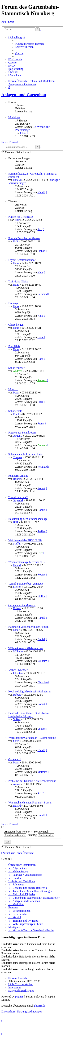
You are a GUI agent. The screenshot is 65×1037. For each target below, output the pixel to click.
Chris (23, 133)
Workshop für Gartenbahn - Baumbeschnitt (32, 737)
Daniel (17, 629)
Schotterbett (15, 410)
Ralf (17, 219)
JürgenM (18, 500)
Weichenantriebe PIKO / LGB (25, 540)
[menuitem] (29, 43)
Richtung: (40, 834)
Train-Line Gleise (18, 281)
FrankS (41, 250)
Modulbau (14, 117)
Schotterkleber (16, 367)
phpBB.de (39, 1005)
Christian (18, 673)
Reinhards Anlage (18, 475)
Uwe (40, 552)
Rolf (15, 241)
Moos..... (13, 389)
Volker (16, 719)
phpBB (19, 996)
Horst (40, 337)
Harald (17, 179)
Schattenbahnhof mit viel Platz (25, 454)
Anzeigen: (18, 831)
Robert (17, 478)
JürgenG (18, 435)
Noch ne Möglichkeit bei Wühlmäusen (29, 691)
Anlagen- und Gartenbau (23, 94)
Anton (16, 784)
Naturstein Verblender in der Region (28, 626)
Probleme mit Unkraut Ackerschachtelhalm (32, 780)
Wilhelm (18, 651)
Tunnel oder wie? (18, 497)
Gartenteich (14, 759)
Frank (16, 414)
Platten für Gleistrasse (20, 216)
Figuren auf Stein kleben (22, 432)
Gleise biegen (16, 324)
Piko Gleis (14, 346)
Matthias (42, 771)
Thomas (17, 457)
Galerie (12, 62)
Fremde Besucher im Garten (24, 238)
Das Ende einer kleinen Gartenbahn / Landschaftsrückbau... (28, 715)
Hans (16, 263)
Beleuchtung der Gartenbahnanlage (27, 518)
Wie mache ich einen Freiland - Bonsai (29, 802)
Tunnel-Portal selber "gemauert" (26, 583)
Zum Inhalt (7, 21)
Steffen (41, 531)
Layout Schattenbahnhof (22, 259)
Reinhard (42, 294)
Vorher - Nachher (18, 669)
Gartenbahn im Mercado (21, 605)
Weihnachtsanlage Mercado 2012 (26, 562)
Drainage (13, 303)
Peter (16, 392)
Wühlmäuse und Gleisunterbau (25, 648)
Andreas (17, 370)
